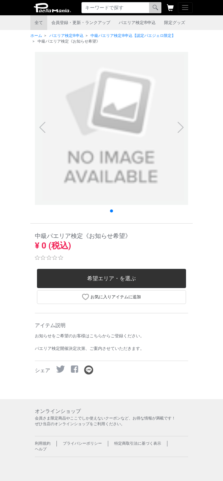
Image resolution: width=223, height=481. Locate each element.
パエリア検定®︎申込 (137, 22)
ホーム (36, 35)
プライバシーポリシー (82, 443)
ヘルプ (41, 449)
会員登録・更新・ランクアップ (80, 22)
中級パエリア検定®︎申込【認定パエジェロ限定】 (133, 35)
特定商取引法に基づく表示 (137, 443)
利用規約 (42, 443)
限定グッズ (174, 22)
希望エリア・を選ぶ (111, 278)
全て (39, 22)
